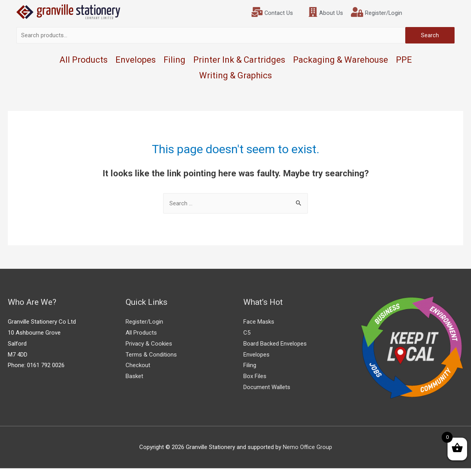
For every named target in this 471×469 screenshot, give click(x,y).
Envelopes (135, 60)
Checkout (138, 365)
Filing (174, 60)
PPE (404, 60)
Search (430, 35)
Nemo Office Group (307, 447)
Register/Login (144, 322)
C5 (246, 333)
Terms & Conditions (151, 355)
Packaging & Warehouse (340, 60)
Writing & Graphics (235, 76)
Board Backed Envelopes (275, 344)
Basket (134, 376)
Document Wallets (266, 387)
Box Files (254, 376)
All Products (83, 60)
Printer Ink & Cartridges (239, 60)
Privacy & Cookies (149, 344)
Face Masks (258, 322)
